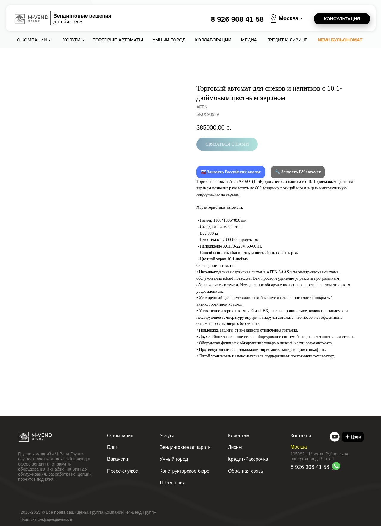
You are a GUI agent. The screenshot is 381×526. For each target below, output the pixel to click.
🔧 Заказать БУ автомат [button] (298, 172)
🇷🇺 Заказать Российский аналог (231, 172)
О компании (32, 39)
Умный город (168, 39)
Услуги (71, 39)
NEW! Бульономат (340, 39)
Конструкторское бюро (185, 471)
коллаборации (213, 39)
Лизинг (235, 447)
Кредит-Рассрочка (248, 459)
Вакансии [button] (117, 459)
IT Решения (172, 482)
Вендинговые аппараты (186, 447)
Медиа (249, 39)
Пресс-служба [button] (122, 471)
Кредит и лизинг (286, 39)
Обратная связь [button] (245, 471)
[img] (335, 437)
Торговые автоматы (118, 39)
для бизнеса (82, 18)
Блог (112, 447)
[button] (342, 18)
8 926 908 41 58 (237, 19)
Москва (289, 18)
